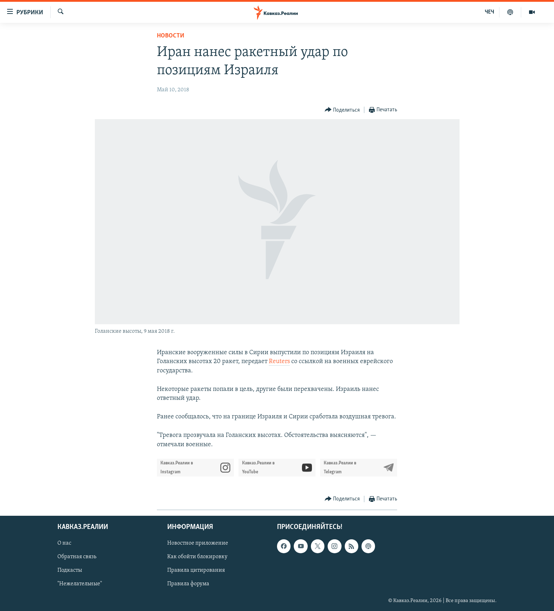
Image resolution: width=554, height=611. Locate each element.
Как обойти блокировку (197, 557)
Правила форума (188, 584)
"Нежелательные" (79, 584)
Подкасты (69, 570)
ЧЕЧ (489, 12)
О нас (64, 543)
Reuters (279, 361)
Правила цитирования (196, 570)
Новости (170, 35)
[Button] (342, 110)
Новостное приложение (197, 543)
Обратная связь (76, 557)
